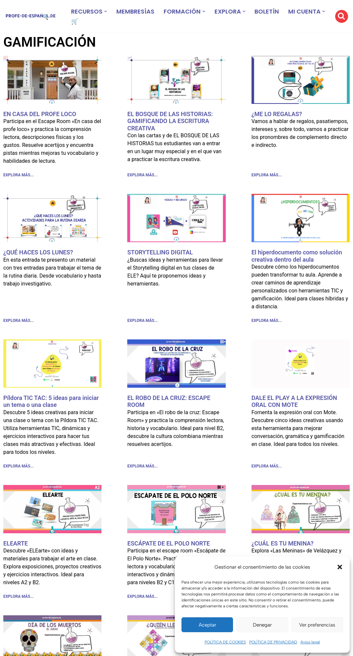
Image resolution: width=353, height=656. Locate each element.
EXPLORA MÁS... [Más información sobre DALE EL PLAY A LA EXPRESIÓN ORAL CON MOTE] (267, 466)
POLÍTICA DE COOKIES (225, 642)
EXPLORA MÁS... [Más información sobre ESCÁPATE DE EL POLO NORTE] (142, 596)
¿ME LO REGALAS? (277, 113)
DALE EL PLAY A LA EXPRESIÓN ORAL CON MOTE (294, 401)
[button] (339, 567)
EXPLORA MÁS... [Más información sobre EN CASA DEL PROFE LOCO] (18, 175)
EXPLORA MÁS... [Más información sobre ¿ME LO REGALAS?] (267, 175)
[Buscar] (341, 16)
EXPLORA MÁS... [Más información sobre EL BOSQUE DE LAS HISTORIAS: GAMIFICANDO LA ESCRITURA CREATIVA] (142, 175)
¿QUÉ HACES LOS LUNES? (38, 252)
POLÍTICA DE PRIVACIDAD (273, 642)
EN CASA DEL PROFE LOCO (39, 113)
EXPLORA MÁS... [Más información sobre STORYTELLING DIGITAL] (142, 320)
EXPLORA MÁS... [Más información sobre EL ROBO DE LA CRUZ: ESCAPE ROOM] (142, 466)
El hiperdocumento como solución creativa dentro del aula (297, 256)
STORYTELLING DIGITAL (160, 252)
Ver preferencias (317, 625)
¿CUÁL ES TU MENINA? (283, 543)
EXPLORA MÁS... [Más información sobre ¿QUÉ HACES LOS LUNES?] (18, 320)
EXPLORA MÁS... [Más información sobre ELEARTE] (18, 596)
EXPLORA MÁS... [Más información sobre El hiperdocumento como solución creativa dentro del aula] (267, 320)
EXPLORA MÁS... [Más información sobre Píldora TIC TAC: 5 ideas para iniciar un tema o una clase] (18, 466)
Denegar (262, 625)
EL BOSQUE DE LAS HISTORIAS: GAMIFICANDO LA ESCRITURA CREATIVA (170, 121)
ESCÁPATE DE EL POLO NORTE (168, 543)
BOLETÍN (267, 11)
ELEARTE (15, 543)
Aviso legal (310, 642)
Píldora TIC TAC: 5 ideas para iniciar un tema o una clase (51, 401)
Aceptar (207, 625)
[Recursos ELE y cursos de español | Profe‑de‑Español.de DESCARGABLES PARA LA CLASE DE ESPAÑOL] (30, 16)
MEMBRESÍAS (135, 11)
